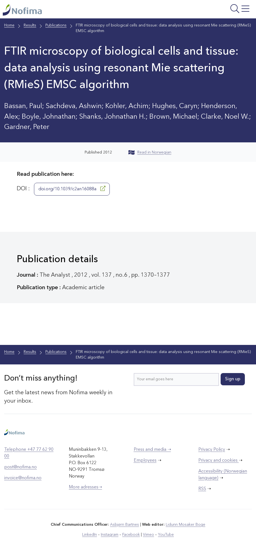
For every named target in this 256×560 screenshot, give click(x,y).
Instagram (109, 535)
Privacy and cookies (218, 460)
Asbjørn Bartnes (124, 525)
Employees (145, 460)
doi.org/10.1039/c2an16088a (71, 188)
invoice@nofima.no (23, 478)
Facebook (131, 535)
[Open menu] (209, 10)
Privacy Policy (211, 449)
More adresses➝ (85, 487)
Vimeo (148, 535)
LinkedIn (89, 535)
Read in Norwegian (149, 152)
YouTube (166, 535)
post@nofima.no (20, 467)
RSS (202, 489)
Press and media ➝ (152, 449)
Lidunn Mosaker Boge (185, 525)
